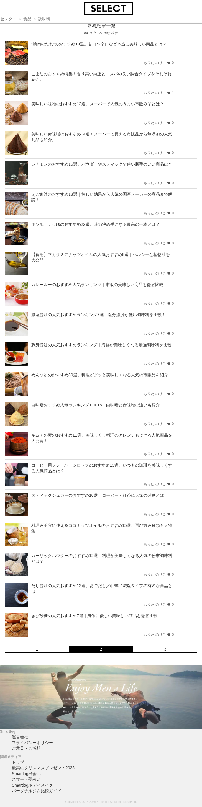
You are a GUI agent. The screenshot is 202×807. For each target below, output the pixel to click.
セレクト (8, 19)
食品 (27, 19)
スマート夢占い (26, 779)
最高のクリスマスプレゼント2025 (43, 767)
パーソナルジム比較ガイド (36, 790)
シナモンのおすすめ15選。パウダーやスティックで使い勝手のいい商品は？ (101, 164)
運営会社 (20, 736)
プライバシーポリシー (32, 742)
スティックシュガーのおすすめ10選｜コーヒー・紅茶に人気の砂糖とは (97, 495)
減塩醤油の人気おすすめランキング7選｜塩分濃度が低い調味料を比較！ (98, 314)
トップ (18, 762)
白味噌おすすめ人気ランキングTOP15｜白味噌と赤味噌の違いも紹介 (95, 405)
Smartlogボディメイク (32, 785)
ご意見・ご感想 (26, 748)
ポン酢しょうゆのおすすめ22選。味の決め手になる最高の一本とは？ (95, 224)
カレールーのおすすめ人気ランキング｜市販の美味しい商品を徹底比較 (97, 284)
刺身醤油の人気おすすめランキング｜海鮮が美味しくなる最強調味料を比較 (101, 344)
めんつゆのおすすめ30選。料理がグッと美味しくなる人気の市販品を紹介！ (101, 375)
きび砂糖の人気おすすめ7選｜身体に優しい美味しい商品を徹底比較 (94, 615)
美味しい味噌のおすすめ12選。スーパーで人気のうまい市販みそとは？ (97, 104)
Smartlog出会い (26, 773)
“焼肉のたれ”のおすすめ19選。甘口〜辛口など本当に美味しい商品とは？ (99, 44)
